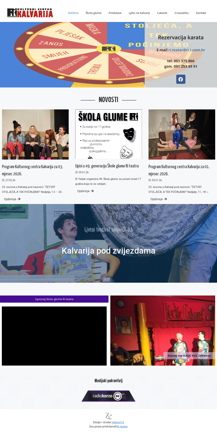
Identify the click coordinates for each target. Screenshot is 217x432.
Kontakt (201, 13)
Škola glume (93, 13)
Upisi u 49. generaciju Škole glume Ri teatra (107, 166)
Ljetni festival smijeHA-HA (108, 225)
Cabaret (162, 13)
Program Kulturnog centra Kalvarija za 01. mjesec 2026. (179, 170)
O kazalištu (182, 13)
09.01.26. (84, 172)
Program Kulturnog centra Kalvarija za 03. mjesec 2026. (32, 170)
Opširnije (12, 199)
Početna (73, 13)
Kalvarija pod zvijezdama (108, 251)
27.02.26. (10, 180)
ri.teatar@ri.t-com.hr (186, 49)
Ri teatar (122, 426)
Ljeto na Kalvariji (139, 13)
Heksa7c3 (118, 422)
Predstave (115, 13)
